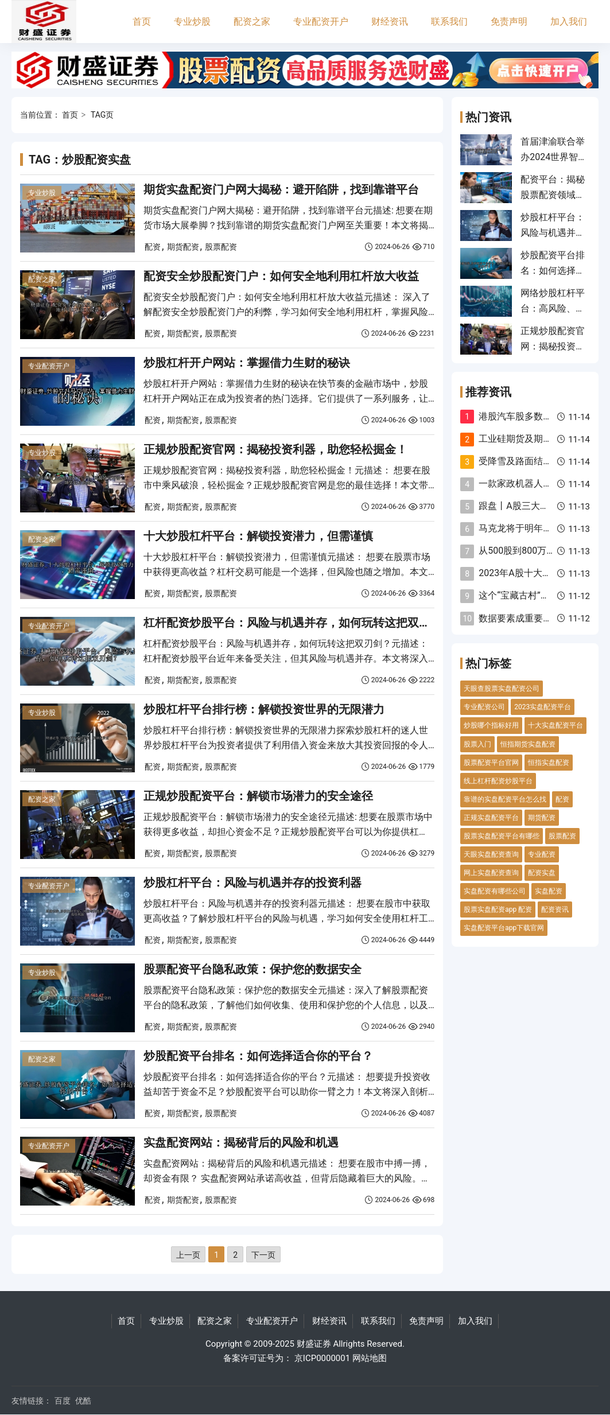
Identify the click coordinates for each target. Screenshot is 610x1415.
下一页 (263, 1254)
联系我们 (449, 21)
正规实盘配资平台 (491, 818)
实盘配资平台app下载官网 (504, 928)
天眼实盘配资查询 (491, 854)
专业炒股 (192, 21)
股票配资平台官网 (491, 763)
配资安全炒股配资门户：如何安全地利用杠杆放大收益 (281, 276)
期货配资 (183, 246)
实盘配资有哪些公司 (495, 891)
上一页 (188, 1254)
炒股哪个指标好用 (491, 725)
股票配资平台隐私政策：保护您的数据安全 (252, 969)
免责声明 (509, 21)
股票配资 (221, 246)
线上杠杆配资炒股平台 (498, 781)
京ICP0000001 (322, 1358)
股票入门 (477, 744)
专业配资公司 (484, 707)
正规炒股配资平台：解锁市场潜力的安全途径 (258, 796)
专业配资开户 (320, 21)
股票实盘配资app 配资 (498, 909)
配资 (153, 246)
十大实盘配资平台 (555, 725)
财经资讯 (389, 21)
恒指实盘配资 (548, 763)
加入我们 (568, 21)
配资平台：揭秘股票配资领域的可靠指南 (552, 194)
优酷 (83, 1400)
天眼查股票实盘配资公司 (501, 689)
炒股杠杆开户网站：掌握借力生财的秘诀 (246, 363)
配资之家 (252, 21)
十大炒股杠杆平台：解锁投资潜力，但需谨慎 (258, 536)
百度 (63, 1400)
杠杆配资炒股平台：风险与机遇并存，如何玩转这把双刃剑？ (298, 622)
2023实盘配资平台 (542, 707)
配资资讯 (555, 909)
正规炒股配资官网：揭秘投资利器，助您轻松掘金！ (275, 449)
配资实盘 (541, 873)
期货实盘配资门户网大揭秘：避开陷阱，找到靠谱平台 (281, 189)
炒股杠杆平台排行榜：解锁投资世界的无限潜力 (263, 709)
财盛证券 (314, 1344)
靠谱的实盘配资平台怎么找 (505, 799)
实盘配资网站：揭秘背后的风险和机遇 (241, 1142)
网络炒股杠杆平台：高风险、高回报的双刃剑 (552, 308)
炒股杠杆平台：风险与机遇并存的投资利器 (252, 882)
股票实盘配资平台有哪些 (501, 836)
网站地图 (369, 1358)
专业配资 (541, 854)
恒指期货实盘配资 (527, 744)
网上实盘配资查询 (491, 873)
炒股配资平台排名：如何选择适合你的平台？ (258, 1056)
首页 (142, 21)
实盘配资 (548, 891)
